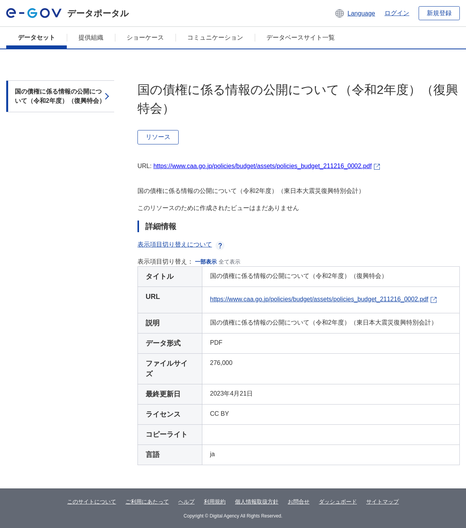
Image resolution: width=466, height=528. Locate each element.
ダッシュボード (338, 501)
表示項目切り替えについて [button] (180, 244)
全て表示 (229, 262)
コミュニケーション (215, 37)
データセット (36, 37)
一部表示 (206, 262)
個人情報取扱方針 (256, 501)
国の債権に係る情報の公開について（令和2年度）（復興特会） (60, 96)
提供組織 (90, 37)
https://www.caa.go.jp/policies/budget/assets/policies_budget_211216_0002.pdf (262, 166)
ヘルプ (186, 501)
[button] (354, 13)
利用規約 (215, 501)
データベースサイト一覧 (300, 37)
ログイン (396, 13)
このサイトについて (91, 501)
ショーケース (145, 37)
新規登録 (439, 13)
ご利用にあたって (147, 501)
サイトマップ (382, 501)
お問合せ (299, 501)
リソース (158, 137)
